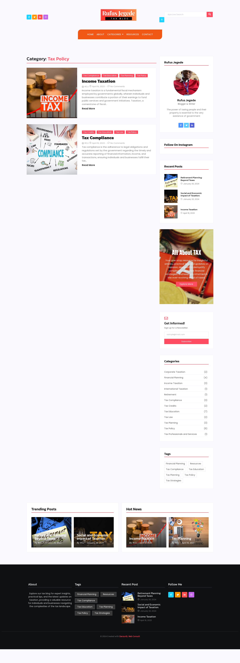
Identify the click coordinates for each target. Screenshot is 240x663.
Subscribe (186, 341)
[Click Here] (161, 19)
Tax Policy (141, 75)
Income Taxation (98, 81)
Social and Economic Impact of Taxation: (191, 194)
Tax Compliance (91, 75)
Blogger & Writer (186, 103)
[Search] (185, 14)
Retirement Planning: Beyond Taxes (191, 178)
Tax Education (110, 75)
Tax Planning (127, 75)
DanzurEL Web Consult (129, 636)
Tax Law (119, 132)
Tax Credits (88, 132)
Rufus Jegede (186, 100)
